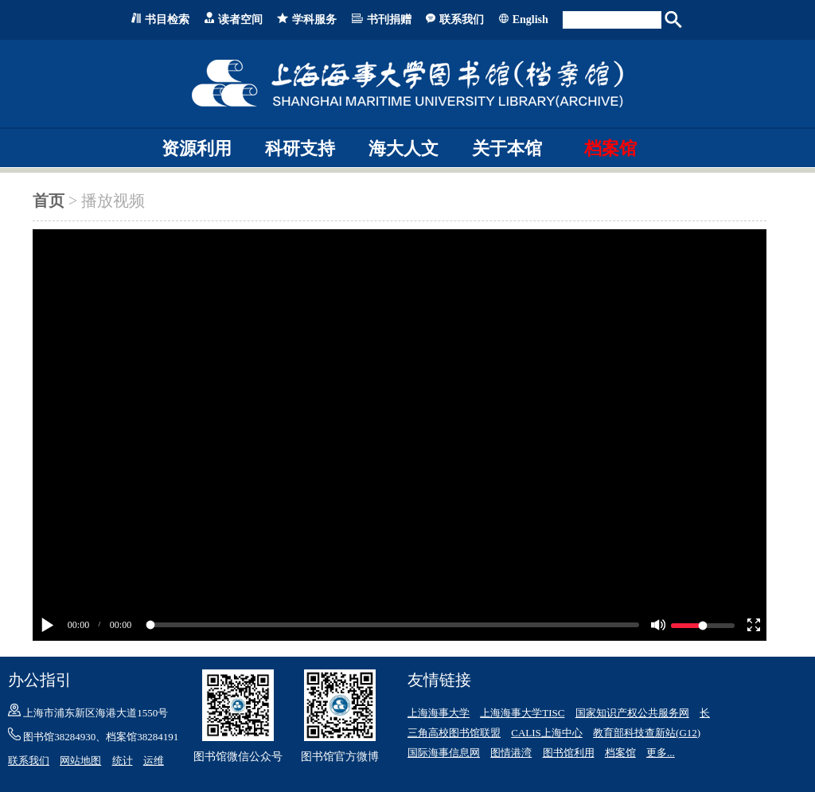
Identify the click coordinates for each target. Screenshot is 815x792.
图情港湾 (511, 753)
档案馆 (610, 148)
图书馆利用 (569, 753)
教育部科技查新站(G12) (646, 733)
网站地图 (80, 761)
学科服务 (314, 19)
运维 (153, 761)
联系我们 (461, 19)
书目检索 (167, 19)
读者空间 (240, 19)
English (530, 19)
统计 (122, 761)
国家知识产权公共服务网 (632, 713)
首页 (48, 200)
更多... (660, 753)
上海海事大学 (439, 713)
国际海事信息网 (444, 753)
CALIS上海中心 (547, 733)
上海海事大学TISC (522, 713)
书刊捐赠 (389, 19)
